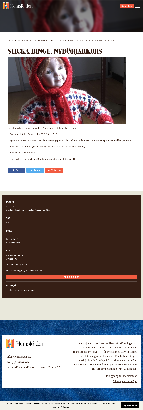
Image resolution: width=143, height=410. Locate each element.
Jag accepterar (130, 405)
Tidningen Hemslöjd (125, 381)
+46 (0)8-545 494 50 (18, 362)
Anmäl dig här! (71, 277)
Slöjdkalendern (62, 41)
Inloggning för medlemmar (121, 375)
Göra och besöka (35, 41)
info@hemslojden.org (19, 356)
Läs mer (65, 407)
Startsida (14, 41)
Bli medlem (126, 7)
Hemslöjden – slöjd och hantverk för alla (18, 7)
